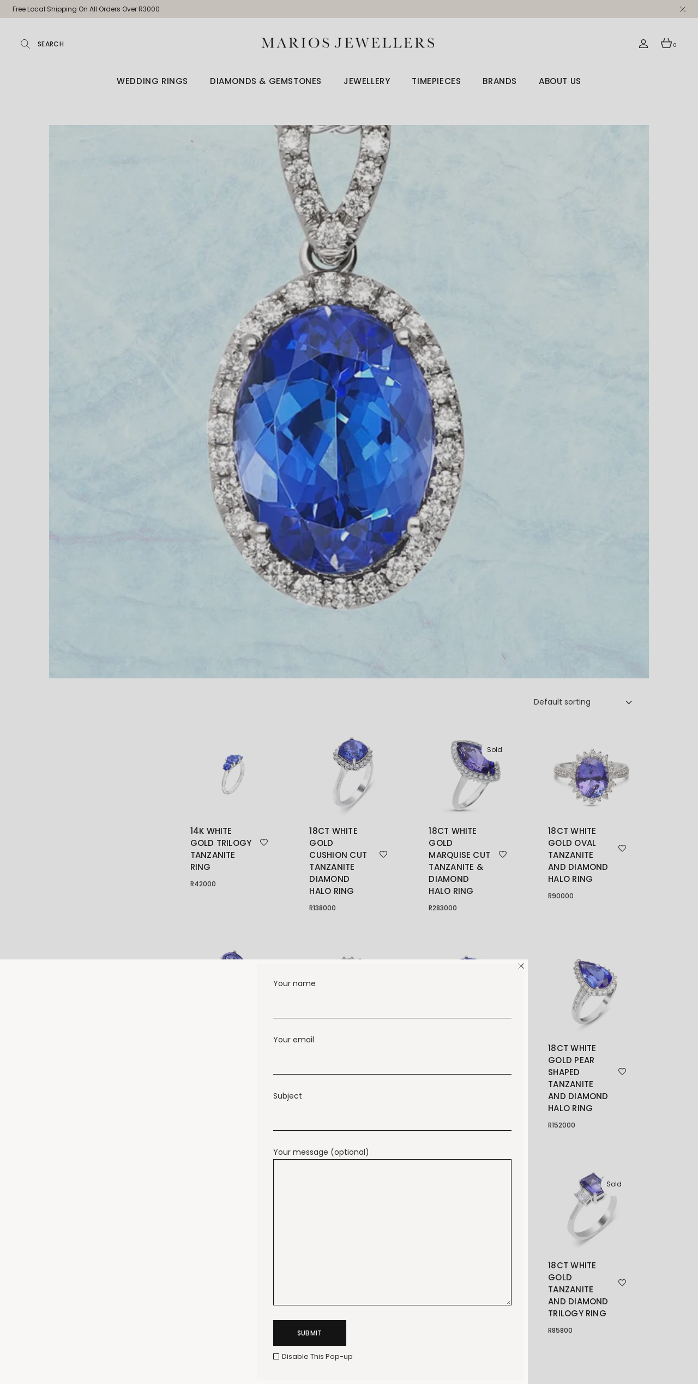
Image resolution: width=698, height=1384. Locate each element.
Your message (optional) (392, 1159)
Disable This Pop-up (317, 1356)
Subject (392, 1102)
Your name (392, 990)
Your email (392, 1046)
